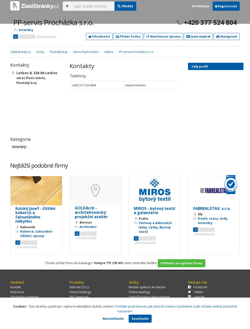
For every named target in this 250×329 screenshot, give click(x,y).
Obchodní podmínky (24, 297)
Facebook (197, 287)
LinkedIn (196, 297)
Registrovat (226, 6)
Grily (223, 218)
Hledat (125, 6)
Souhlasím (140, 318)
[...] (93, 6)
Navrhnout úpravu (163, 36)
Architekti (88, 227)
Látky (153, 227)
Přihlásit (200, 6)
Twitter (195, 292)
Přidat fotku (128, 36)
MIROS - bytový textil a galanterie (154, 211)
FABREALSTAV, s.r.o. (212, 208)
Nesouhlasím (113, 318)
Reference (17, 292)
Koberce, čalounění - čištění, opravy (37, 233)
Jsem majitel (198, 36)
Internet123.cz (79, 287)
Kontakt (15, 287)
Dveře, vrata (208, 218)
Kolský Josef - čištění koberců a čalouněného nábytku (35, 215)
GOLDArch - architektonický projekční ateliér (91, 212)
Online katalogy (80, 292)
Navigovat (226, 36)
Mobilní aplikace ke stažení (147, 287)
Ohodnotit (99, 36)
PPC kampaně (79, 297)
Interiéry (26, 30)
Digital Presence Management (149, 297)
